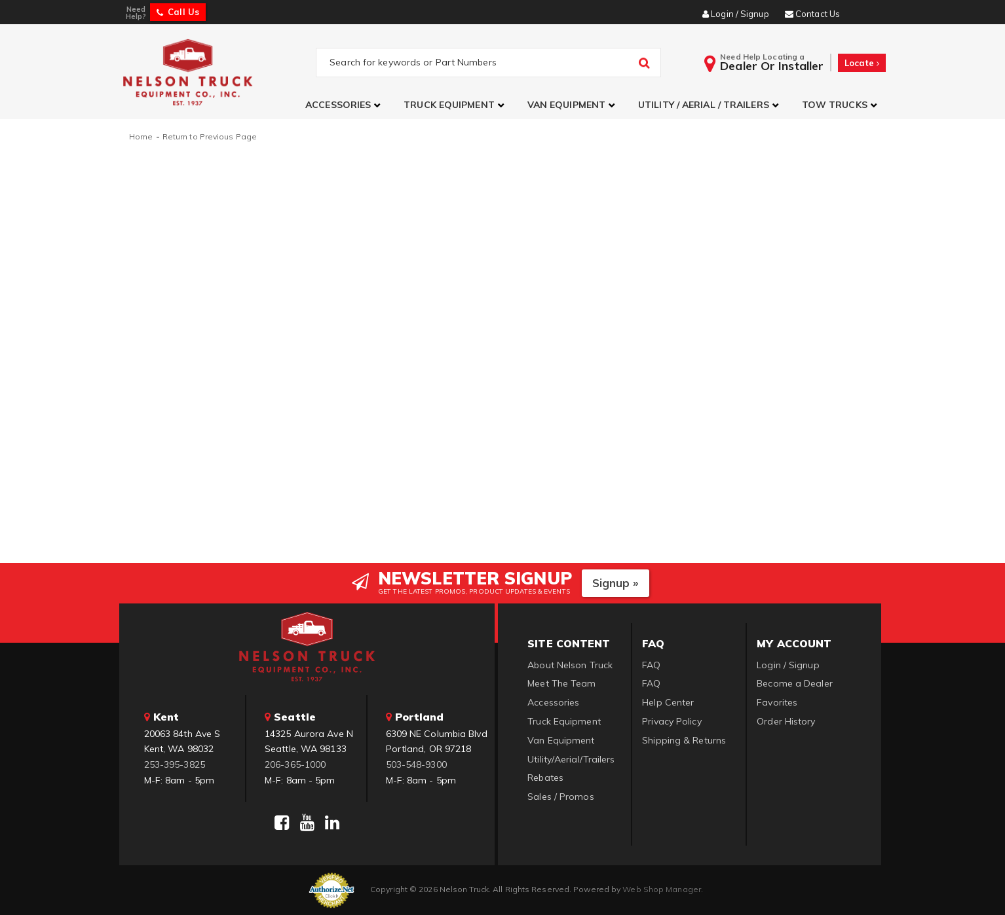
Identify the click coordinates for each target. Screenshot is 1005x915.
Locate (861, 63)
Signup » (615, 583)
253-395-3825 (174, 764)
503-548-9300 (416, 764)
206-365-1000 (295, 764)
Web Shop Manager (661, 889)
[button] (344, 105)
